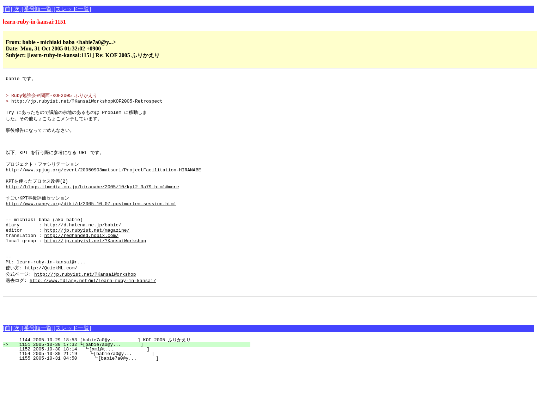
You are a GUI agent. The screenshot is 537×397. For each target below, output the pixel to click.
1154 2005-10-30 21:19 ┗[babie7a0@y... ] (129, 385)
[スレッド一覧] (72, 9)
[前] (7, 9)
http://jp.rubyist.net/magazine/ (87, 253)
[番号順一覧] (38, 9)
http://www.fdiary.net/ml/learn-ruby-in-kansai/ (93, 311)
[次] (17, 9)
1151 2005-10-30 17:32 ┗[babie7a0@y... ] (130, 376)
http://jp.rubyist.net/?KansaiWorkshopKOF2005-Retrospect (87, 105)
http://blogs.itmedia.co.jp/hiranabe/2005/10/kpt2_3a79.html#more (92, 202)
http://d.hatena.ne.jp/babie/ (82, 247)
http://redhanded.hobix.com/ (81, 259)
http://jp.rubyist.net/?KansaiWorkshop (95, 266)
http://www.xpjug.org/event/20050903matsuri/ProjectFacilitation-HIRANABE (103, 182)
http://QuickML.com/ (51, 297)
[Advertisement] (85, 338)
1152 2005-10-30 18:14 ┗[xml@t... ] (130, 381)
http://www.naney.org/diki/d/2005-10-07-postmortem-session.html (91, 221)
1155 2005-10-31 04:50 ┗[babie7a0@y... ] (129, 390)
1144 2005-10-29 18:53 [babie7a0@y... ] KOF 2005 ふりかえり (129, 371)
